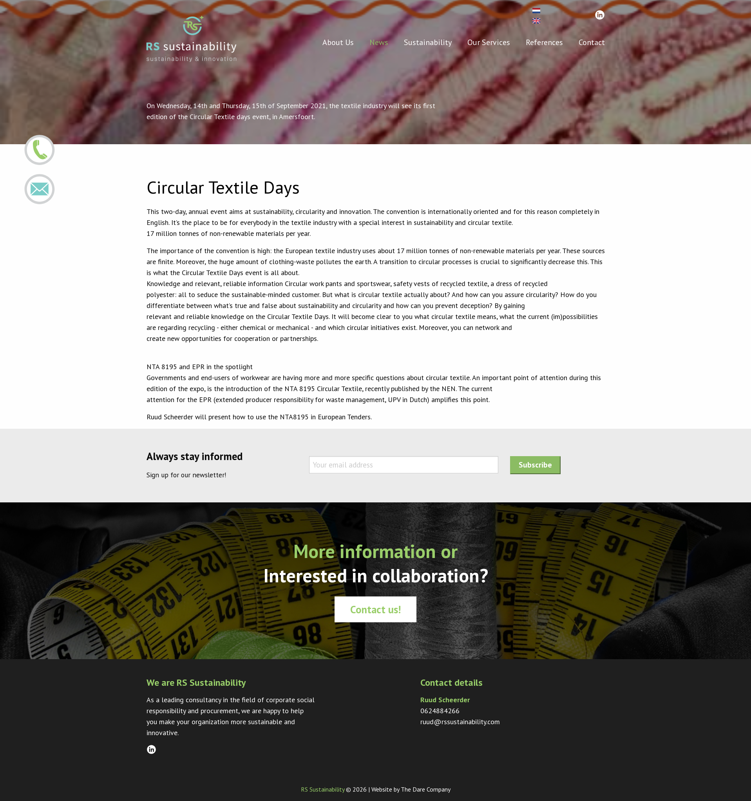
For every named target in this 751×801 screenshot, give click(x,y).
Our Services (488, 41)
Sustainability (428, 41)
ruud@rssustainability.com (460, 721)
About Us (338, 41)
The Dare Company (426, 789)
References (544, 41)
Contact (592, 41)
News (378, 41)
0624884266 (440, 710)
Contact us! (375, 609)
